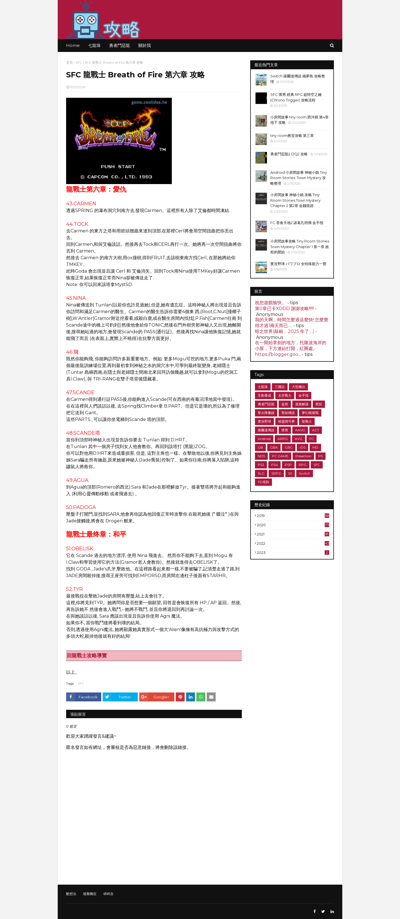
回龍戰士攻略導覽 (87, 656)
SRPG (276, 473)
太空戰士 (284, 395)
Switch (304, 473)
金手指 (303, 395)
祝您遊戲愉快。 (270, 302)
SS (290, 473)
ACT (315, 430)
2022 (293, 543)
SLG (261, 473)
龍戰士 (307, 421)
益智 (284, 404)
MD (315, 447)
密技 (318, 404)
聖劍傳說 (288, 413)
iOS (302, 447)
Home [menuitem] (73, 45)
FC (311, 439)
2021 (293, 534)
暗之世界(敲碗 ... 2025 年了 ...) (284, 331)
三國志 (280, 387)
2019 (293, 515)
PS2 (261, 465)
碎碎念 (108, 894)
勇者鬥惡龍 (266, 404)
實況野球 (264, 421)
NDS (261, 456)
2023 (293, 552)
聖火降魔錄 (266, 413)
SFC (79, 62)
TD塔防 (263, 482)
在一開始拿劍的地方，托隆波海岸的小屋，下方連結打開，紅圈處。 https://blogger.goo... (290, 348)
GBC (289, 447)
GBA (274, 447)
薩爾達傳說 (266, 430)
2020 (293, 525)
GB (260, 447)
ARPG (283, 439)
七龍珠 (263, 387)
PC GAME (280, 456)
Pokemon (303, 456)
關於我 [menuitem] (144, 45)
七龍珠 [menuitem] (94, 45)
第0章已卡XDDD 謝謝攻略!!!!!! (284, 308)
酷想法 (71, 894)
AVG (298, 439)
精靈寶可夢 (286, 421)
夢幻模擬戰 (310, 413)
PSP (288, 465)
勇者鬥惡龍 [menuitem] (119, 45)
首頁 (69, 62)
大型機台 (298, 387)
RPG (303, 465)
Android (264, 439)
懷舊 (284, 430)
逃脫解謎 (302, 404)
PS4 (274, 465)
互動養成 (264, 395)
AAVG (300, 430)
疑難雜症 (90, 894)
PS (320, 456)
